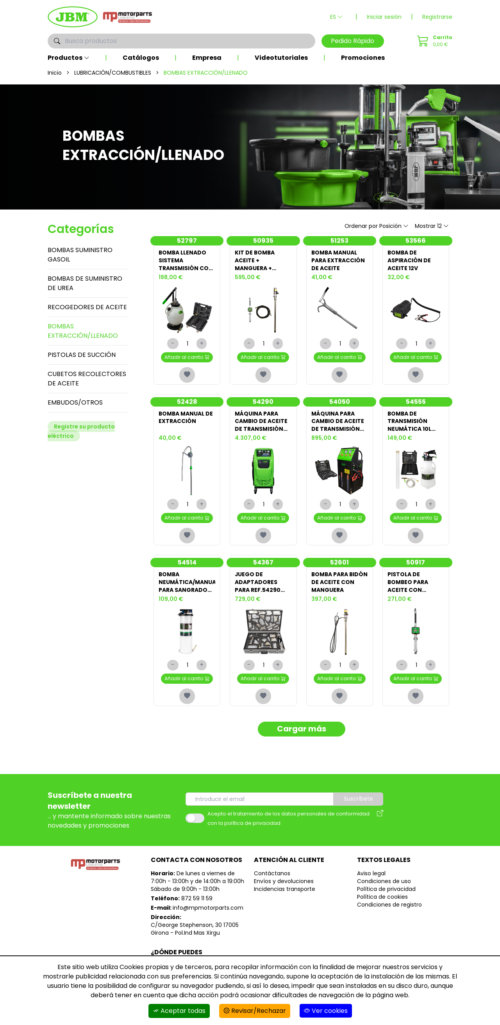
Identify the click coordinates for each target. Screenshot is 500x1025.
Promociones (363, 57)
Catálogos (141, 57)
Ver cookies (326, 1010)
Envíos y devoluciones (284, 882)
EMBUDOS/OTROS (75, 402)
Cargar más (301, 729)
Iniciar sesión (384, 17)
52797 (187, 240)
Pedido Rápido (352, 40)
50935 (263, 240)
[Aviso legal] (380, 819)
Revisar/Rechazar (254, 1010)
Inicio (55, 73)
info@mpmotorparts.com (208, 908)
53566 (415, 240)
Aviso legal (371, 874)
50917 (415, 562)
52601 (339, 562)
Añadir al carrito (186, 357)
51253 (339, 240)
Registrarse (437, 17)
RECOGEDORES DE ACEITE (87, 307)
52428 (187, 401)
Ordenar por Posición (377, 226)
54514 (187, 562)
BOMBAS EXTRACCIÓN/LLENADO (83, 331)
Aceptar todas (179, 1010)
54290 (263, 401)
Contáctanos (272, 874)
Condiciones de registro (389, 905)
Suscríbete (358, 800)
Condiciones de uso (384, 882)
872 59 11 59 (196, 899)
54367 (263, 562)
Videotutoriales (281, 57)
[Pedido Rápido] (433, 41)
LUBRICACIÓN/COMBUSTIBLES (112, 73)
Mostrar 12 (432, 226)
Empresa (206, 57)
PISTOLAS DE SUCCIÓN (82, 354)
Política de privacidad (386, 890)
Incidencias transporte (284, 890)
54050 (339, 401)
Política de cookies (382, 897)
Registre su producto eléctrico (81, 431)
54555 (416, 401)
